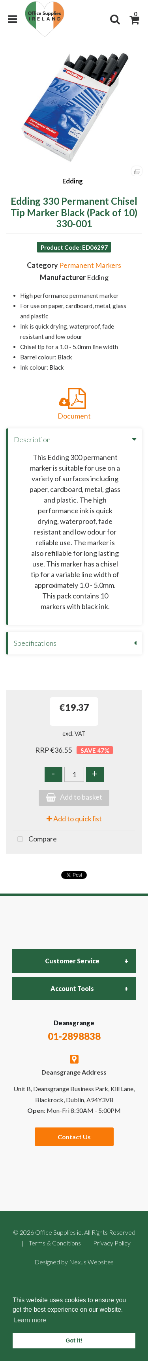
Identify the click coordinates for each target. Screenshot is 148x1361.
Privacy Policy (112, 1243)
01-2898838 (74, 1036)
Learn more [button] (30, 1320)
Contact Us (74, 1136)
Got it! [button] (74, 1340)
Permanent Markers (90, 265)
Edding (72, 181)
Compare (35, 839)
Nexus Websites (91, 1262)
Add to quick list (74, 818)
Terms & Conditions (55, 1243)
